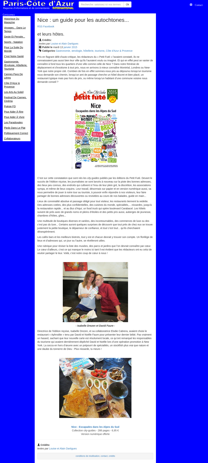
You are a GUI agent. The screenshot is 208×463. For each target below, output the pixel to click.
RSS (40, 26)
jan (67, 47)
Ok (127, 4)
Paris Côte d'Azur (38, 5)
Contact (197, 4)
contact (104, 456)
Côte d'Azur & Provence (119, 50)
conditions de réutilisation (88, 456)
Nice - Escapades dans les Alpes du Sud (95, 426)
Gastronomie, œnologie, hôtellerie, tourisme (80, 50)
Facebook (48, 26)
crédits (112, 456)
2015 (74, 47)
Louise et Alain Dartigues (64, 43)
